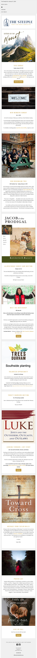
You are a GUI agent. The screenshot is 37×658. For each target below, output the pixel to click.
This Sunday (18, 65)
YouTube (24, 75)
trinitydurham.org (17, 75)
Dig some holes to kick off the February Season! (23, 386)
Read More (18, 470)
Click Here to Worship (18, 81)
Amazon (15, 533)
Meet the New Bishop (18, 308)
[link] (28, 189)
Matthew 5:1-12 (15, 77)
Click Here (18, 336)
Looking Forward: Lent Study (18, 447)
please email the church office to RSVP (17, 465)
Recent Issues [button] (4, 4)
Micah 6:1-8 (23, 77)
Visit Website (4, 11)
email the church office (21, 127)
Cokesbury (20, 533)
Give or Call (18, 629)
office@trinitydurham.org (18, 655)
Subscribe (3, 9)
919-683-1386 (18, 652)
